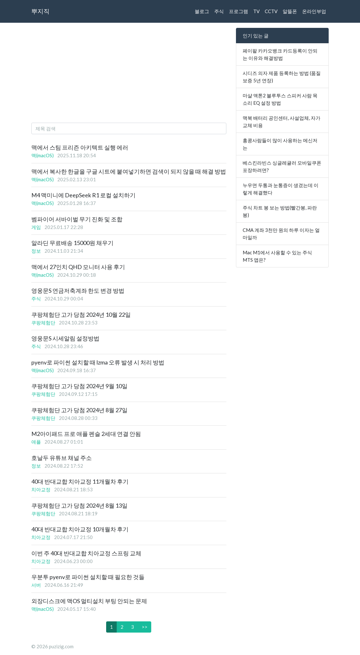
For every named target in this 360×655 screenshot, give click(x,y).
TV (256, 11)
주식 (219, 11)
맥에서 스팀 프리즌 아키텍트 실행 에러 (79, 147)
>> (144, 627)
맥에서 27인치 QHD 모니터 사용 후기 (78, 266)
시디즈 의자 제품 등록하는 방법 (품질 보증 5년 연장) (282, 76)
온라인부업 (314, 11)
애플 (36, 442)
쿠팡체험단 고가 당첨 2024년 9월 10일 (79, 385)
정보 (36, 251)
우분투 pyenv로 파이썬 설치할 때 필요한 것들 (88, 576)
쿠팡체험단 (43, 322)
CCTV (271, 11)
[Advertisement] (128, 73)
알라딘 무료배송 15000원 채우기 (72, 242)
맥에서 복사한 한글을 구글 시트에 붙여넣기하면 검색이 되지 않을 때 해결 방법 (128, 171)
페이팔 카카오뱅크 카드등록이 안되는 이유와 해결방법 (280, 54)
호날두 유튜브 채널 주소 (61, 457)
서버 (36, 585)
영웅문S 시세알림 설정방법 (65, 338)
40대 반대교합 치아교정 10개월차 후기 (80, 529)
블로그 (202, 11)
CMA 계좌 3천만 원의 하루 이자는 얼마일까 (281, 233)
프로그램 (238, 11)
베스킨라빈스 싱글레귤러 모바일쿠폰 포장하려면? (282, 166)
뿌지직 (40, 11)
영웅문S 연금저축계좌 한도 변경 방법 (77, 290)
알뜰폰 (290, 11)
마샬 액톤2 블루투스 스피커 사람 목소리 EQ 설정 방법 (280, 99)
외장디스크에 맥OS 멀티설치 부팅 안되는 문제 (89, 600)
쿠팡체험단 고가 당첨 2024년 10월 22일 (81, 314)
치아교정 (41, 489)
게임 (36, 227)
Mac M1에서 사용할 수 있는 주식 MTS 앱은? (277, 256)
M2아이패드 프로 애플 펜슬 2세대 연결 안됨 (86, 433)
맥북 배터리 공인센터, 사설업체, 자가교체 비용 (281, 121)
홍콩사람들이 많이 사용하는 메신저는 (280, 144)
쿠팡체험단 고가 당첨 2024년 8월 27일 (79, 409)
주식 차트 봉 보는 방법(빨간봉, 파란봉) (280, 211)
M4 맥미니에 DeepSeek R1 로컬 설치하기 (83, 195)
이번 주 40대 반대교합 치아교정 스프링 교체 (86, 553)
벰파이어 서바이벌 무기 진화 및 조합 (76, 219)
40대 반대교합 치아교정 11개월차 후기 (80, 481)
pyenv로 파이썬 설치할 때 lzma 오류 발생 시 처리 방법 (97, 362)
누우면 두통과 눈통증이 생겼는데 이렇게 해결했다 (280, 188)
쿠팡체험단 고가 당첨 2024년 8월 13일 (79, 505)
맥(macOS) (42, 155)
